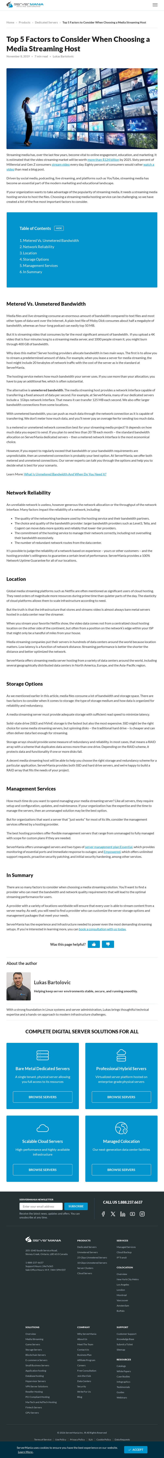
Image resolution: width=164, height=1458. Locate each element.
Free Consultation (86, 1370)
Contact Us (83, 1349)
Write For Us (84, 1391)
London (121, 1289)
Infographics (123, 1381)
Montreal (122, 1295)
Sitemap (121, 1349)
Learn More (25, 1452)
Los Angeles (123, 1284)
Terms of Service (43, 1439)
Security (81, 1386)
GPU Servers (32, 1412)
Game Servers (32, 1344)
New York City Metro (128, 1279)
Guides (120, 1392)
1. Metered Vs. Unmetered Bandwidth (49, 240)
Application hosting (35, 1370)
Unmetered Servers (87, 1252)
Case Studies (123, 1376)
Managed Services (126, 1247)
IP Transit (122, 1257)
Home (10, 22)
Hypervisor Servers (35, 1381)
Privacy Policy (77, 1439)
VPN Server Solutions (36, 1386)
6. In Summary (31, 271)
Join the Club (84, 1375)
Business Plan (84, 1354)
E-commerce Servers (36, 1360)
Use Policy (61, 1439)
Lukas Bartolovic (63, 56)
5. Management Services (39, 265)
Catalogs (121, 1365)
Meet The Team (85, 1344)
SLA (91, 1439)
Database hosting (34, 1375)
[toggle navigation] (155, 5)
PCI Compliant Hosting (37, 1396)
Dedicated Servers (46, 22)
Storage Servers (33, 1349)
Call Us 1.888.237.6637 (122, 1202)
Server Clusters (85, 1268)
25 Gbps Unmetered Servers (92, 1257)
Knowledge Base (125, 1339)
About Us (82, 1339)
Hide (59, 228)
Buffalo (121, 1310)
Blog (79, 1396)
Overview (122, 1274)
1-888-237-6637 (34, 1262)
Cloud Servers (84, 1273)
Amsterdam (123, 1305)
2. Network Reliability (37, 246)
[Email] (41, 1206)
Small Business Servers (37, 1365)
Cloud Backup (124, 1252)
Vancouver (122, 1300)
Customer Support (126, 1333)
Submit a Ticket (125, 1344)
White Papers (124, 1371)
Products (24, 22)
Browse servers (43, 1097)
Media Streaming (34, 1339)
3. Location (28, 253)
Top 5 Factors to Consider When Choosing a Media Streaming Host (104, 22)
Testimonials (123, 1387)
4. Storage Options (34, 259)
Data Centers (84, 1381)
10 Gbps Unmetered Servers (92, 1262)
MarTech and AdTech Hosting (41, 1402)
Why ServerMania (86, 1333)
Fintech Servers (33, 1407)
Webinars (122, 1397)
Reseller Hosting (34, 1391)
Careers (81, 1365)
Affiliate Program (86, 1360)
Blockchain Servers (35, 1354)
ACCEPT (135, 1449)
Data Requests (122, 1439)
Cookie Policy (103, 1439)
